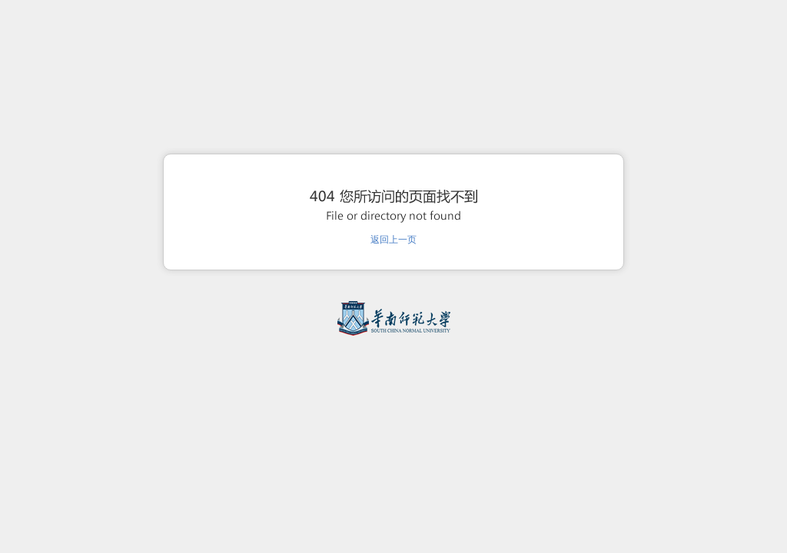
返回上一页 (393, 239)
